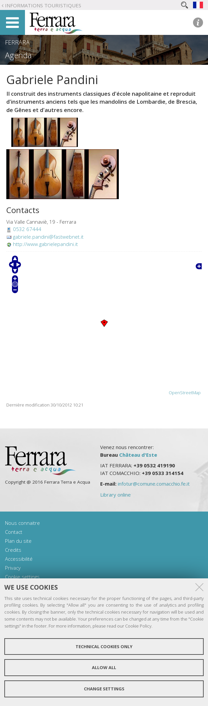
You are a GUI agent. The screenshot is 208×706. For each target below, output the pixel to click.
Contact (13, 532)
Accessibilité (19, 558)
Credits (13, 549)
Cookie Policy (138, 626)
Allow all (104, 667)
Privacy (13, 567)
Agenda (18, 55)
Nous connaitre (22, 523)
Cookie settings (22, 576)
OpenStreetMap (185, 393)
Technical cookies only (104, 646)
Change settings (104, 689)
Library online (115, 494)
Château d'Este (138, 454)
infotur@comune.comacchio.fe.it (154, 483)
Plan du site (18, 540)
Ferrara (17, 42)
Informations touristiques (43, 5)
